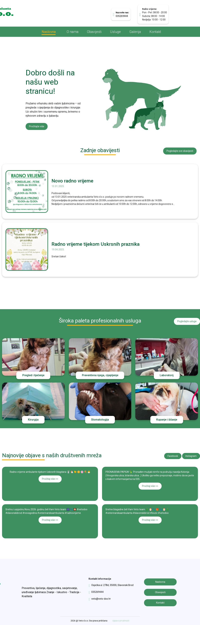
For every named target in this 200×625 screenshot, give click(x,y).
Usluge (115, 32)
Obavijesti (94, 32)
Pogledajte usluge (187, 321)
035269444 (96, 591)
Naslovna (49, 32)
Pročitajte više (36, 126)
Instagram (191, 456)
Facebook (173, 456)
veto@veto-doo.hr (100, 598)
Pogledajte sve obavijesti (180, 151)
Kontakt (155, 32)
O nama (72, 32)
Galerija (135, 32)
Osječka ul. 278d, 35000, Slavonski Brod (111, 585)
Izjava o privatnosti (120, 621)
